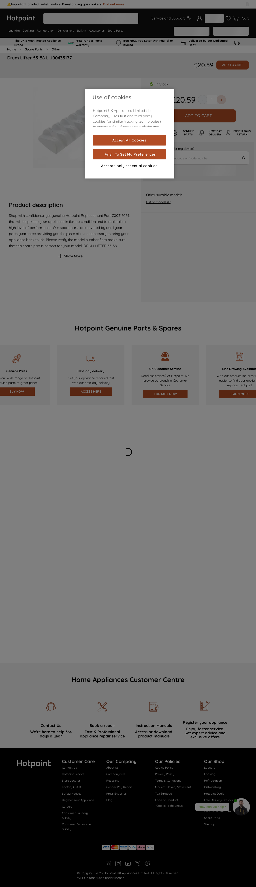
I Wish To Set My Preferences (129, 154)
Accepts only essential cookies (129, 165)
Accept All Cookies (129, 140)
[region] (129, 133)
